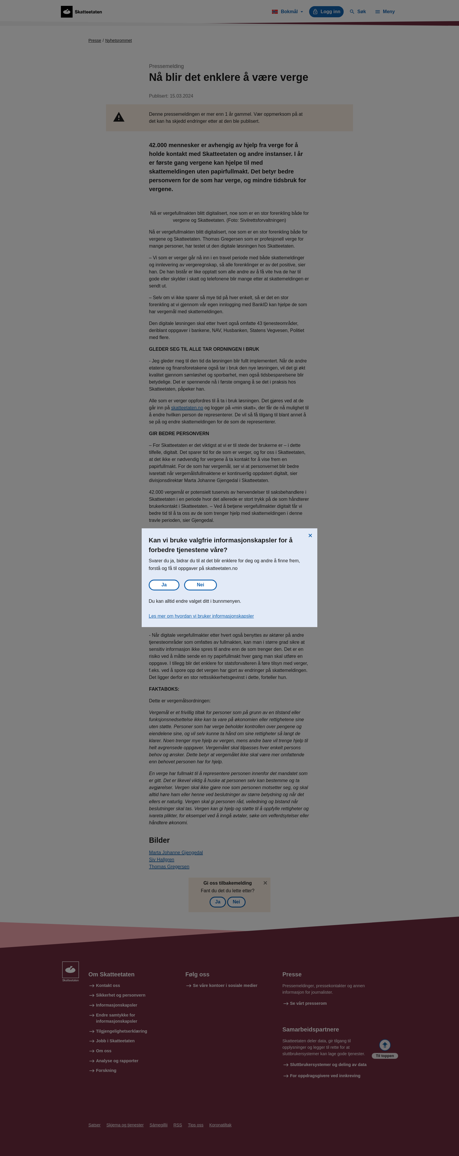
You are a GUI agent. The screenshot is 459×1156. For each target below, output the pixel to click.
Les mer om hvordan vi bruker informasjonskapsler (201, 616)
